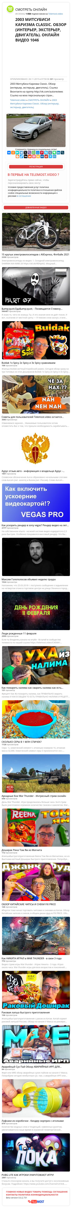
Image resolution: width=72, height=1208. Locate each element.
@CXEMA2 (20, 13)
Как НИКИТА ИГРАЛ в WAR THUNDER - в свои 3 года (31, 958)
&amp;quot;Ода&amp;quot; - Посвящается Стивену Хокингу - (31, 308)
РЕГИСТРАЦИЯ (36, 167)
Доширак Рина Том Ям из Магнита (22, 850)
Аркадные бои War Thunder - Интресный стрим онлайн (34, 796)
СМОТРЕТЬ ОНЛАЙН (31, 9)
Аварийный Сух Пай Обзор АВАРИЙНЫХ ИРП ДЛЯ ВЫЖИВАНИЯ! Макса (31, 1066)
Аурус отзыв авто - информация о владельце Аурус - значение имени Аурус (32, 471)
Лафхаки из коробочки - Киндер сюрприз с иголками (33, 1120)
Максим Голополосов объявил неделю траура (29, 579)
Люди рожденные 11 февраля (19, 633)
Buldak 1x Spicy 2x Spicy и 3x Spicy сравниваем (28, 362)
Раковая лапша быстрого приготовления (26, 1012)
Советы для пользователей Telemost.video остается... (33, 417)
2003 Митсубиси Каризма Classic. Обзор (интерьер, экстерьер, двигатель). (34, 103)
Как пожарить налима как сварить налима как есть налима (32, 687)
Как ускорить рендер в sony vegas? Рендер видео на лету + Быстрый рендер (35, 525)
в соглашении (24, 195)
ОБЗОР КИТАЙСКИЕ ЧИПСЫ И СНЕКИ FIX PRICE (29, 904)
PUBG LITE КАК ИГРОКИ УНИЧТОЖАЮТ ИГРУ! (28, 1175)
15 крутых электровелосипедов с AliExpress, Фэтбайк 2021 (35, 254)
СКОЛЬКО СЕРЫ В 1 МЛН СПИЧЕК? (22, 741)
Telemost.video (55, 13)
